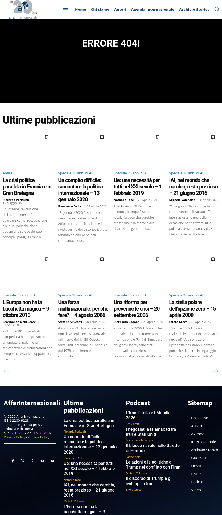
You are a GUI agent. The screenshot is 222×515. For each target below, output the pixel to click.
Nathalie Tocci (124, 193)
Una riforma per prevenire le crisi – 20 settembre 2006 (139, 295)
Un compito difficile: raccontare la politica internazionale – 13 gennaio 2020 (82, 187)
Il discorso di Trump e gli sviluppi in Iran (153, 453)
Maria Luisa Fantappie (139, 415)
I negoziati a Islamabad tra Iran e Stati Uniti (151, 407)
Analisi (8, 176)
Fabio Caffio (133, 430)
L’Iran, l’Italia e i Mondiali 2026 (149, 394)
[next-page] (215, 353)
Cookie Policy (39, 418)
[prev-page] (7, 353)
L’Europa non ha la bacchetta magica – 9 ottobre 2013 (25, 295)
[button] (216, 9)
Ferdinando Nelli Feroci (19, 304)
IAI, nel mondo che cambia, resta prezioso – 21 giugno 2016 (194, 185)
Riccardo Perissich (16, 193)
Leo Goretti (133, 399)
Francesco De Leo (71, 198)
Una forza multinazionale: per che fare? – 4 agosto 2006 (81, 295)
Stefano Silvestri (70, 304)
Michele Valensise (182, 193)
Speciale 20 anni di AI (75, 176)
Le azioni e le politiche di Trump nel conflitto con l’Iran (153, 438)
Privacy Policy (14, 418)
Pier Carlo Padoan (127, 304)
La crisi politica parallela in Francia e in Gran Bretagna (23, 185)
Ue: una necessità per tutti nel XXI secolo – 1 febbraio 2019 (136, 185)
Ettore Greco (178, 304)
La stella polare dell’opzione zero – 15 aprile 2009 (194, 295)
